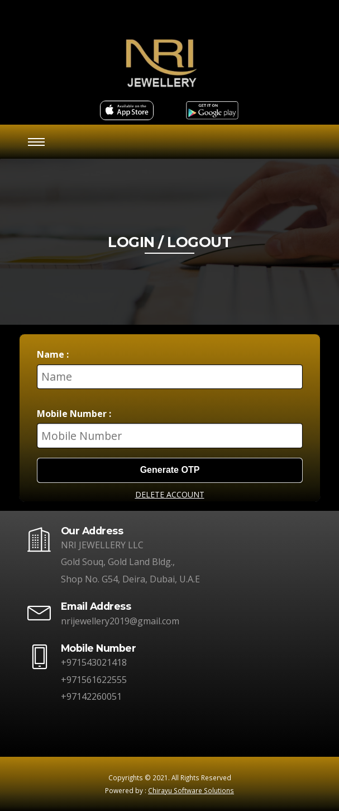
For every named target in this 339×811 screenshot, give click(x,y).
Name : (53, 354)
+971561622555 (94, 680)
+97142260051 (91, 696)
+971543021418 (94, 662)
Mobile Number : (74, 413)
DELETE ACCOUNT (169, 494)
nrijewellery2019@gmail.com (120, 621)
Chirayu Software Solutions (191, 790)
